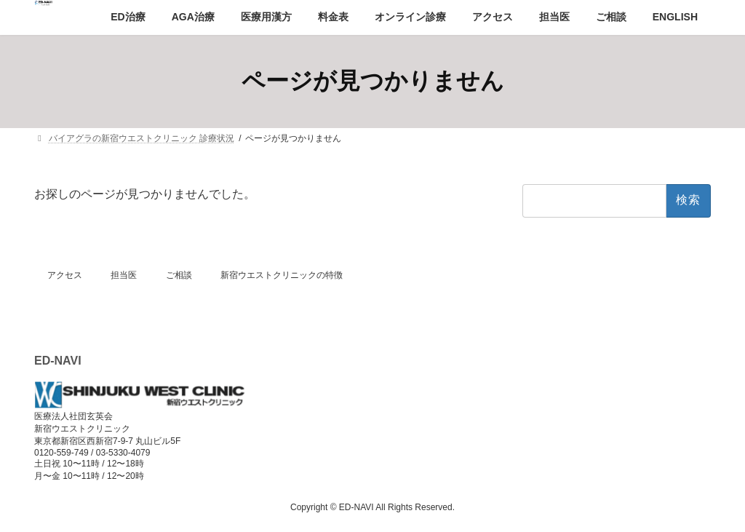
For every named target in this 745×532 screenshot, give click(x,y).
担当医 (124, 275)
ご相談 (179, 275)
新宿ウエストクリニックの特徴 (281, 275)
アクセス (64, 275)
